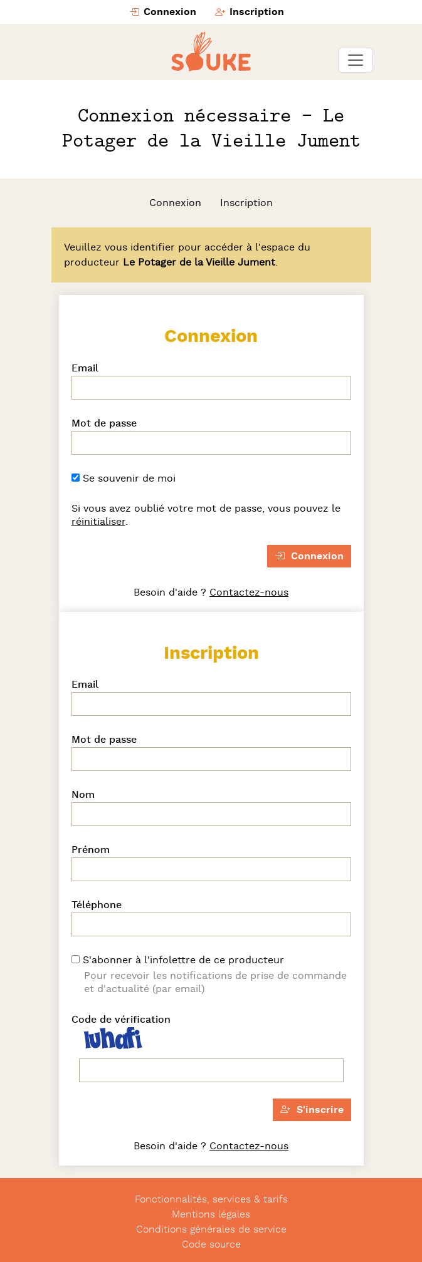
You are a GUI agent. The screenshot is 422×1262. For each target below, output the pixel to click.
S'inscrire (312, 1110)
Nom (83, 795)
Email (84, 368)
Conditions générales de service (211, 1229)
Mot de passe (104, 423)
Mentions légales (211, 1214)
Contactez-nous (248, 592)
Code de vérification (121, 1020)
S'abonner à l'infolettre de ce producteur (177, 960)
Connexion (162, 12)
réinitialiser (98, 522)
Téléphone (96, 905)
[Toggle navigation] (355, 60)
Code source (211, 1244)
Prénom (90, 850)
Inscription (249, 12)
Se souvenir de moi (123, 478)
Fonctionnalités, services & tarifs (211, 1199)
